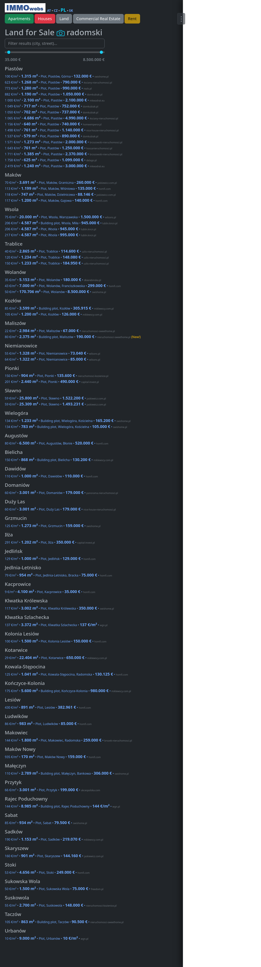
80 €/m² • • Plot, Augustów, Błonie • (56, 443)
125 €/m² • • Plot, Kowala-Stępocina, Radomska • (66, 674)
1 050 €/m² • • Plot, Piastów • (51, 112)
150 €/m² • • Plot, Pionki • (56, 376)
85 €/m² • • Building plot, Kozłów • (59, 308)
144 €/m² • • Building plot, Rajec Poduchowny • (62, 806)
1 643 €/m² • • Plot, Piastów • (58, 148)
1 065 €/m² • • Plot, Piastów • (61, 118)
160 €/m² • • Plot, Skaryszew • (54, 856)
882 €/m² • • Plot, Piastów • (53, 94)
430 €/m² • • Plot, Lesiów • (48, 707)
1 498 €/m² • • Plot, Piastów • (62, 130)
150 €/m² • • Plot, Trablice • (57, 263)
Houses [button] (45, 18)
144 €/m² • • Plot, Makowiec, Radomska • (68, 740)
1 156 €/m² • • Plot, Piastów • (53, 124)
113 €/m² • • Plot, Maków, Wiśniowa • (58, 188)
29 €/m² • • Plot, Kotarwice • (56, 658)
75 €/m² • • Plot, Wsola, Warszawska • (60, 217)
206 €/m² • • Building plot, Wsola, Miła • (61, 223)
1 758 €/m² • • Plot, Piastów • (51, 160)
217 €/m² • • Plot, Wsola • (50, 235)
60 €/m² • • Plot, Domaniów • (61, 493)
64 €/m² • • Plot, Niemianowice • (52, 359)
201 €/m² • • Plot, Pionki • (52, 382)
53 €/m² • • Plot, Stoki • (47, 872)
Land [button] (64, 18)
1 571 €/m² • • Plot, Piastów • (63, 142)
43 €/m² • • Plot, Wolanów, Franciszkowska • (63, 286)
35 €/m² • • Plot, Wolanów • (53, 280)
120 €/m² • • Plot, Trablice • (57, 257)
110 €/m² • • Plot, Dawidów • (51, 476)
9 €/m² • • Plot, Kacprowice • (50, 592)
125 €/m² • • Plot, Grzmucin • (53, 526)
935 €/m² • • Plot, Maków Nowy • (53, 757)
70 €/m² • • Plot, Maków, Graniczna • (61, 182)
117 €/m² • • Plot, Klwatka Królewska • (59, 608)
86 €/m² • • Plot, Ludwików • (48, 724)
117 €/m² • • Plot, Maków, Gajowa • (56, 200)
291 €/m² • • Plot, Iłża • (50, 542)
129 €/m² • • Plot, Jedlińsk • (50, 559)
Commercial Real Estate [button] (98, 18)
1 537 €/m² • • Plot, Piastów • (51, 136)
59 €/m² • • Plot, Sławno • (55, 398)
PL (63, 10)
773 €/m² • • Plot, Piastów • (48, 88)
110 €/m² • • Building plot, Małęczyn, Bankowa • (67, 773)
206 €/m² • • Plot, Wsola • (50, 229)
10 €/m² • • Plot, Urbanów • (46, 938)
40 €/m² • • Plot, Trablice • (56, 251)
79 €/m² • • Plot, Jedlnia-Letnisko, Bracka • (58, 575)
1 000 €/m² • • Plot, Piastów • (55, 100)
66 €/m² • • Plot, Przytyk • (52, 790)
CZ (56, 10)
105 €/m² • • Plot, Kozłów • (53, 314)
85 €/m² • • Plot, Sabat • (46, 823)
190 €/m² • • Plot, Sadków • (54, 839)
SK (71, 10)
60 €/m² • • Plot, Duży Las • (60, 509)
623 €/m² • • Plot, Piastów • (58, 82)
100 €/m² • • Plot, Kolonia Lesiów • (55, 641)
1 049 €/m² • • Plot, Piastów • (51, 106)
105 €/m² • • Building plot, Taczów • (64, 922)
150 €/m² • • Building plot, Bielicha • (59, 460)
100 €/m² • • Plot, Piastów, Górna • (57, 76)
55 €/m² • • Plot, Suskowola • (61, 905)
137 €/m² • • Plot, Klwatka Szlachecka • (56, 625)
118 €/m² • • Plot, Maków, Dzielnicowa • (60, 194)
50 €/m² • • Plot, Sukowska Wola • (54, 889)
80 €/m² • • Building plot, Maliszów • (73, 337)
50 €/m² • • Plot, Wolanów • (55, 292)
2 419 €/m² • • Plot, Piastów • (55, 166)
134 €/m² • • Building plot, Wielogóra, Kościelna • (67, 421)
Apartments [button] (19, 18)
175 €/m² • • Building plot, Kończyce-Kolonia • (68, 691)
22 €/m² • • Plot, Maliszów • (60, 331)
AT (49, 10)
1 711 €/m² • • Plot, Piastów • (63, 154)
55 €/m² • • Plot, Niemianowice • (52, 353)
